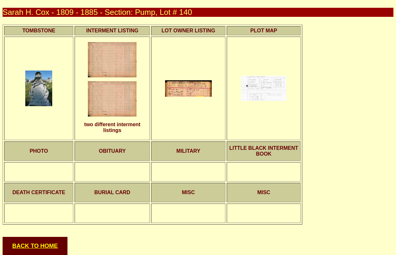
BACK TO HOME (35, 246)
